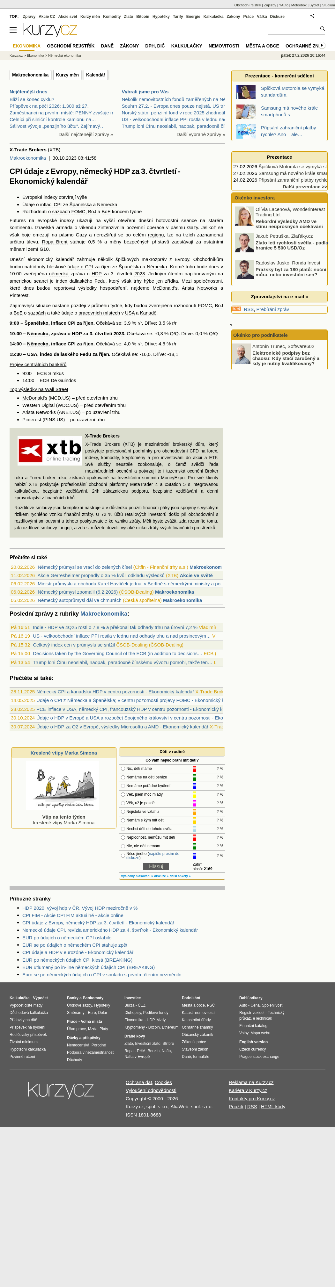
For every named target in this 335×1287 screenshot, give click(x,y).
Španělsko (36, 323)
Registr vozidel (251, 1012)
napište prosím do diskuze (152, 855)
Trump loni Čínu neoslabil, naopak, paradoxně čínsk (177, 126)
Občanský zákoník (197, 1034)
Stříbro (168, 1043)
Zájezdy (270, 5)
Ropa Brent (55, 241)
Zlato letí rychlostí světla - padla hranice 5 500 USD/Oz (292, 245)
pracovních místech (99, 312)
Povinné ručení (22, 1056)
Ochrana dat (139, 1082)
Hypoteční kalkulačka (28, 1049)
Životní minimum (24, 1042)
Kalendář (95, 74)
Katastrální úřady (196, 1020)
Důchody (74, 1060)
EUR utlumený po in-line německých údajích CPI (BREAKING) (88, 967)
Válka (262, 16)
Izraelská (44, 227)
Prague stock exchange (259, 1056)
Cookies (163, 1082)
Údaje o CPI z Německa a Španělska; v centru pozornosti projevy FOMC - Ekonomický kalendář (138, 700)
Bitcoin (142, 16)
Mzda (92, 1029)
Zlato (128, 16)
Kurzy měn (67, 74)
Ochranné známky (309, 45)
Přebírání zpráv (273, 309)
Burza (129, 1005)
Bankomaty (93, 998)
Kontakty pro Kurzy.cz (252, 1098)
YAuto (283, 5)
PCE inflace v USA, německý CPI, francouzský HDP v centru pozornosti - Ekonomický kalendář (137, 709)
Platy (104, 1029)
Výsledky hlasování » (137, 876)
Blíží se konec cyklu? (32, 99)
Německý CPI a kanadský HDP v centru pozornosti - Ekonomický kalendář (115, 691)
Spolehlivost (272, 1005)
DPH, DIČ (155, 45)
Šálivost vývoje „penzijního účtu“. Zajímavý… (57, 126)
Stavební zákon (195, 1049)
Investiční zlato (147, 1043)
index (61, 281)
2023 (139, 273)
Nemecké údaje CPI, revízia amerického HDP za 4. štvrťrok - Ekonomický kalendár (110, 930)
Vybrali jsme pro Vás (145, 91)
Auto (243, 1005)
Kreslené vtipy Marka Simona (64, 753)
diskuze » (161, 876)
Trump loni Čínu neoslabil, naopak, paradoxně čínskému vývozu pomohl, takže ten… (122, 662)
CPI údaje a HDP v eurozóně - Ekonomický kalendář (77, 952)
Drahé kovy (134, 1036)
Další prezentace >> (305, 186)
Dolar (102, 1012)
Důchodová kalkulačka (29, 1012)
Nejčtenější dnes (28, 91)
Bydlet (314, 5)
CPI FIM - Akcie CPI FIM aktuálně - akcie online (72, 915)
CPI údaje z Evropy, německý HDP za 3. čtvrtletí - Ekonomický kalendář (98, 922)
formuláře (201, 1056)
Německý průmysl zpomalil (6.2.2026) (78, 592)
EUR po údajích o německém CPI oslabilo (66, 937)
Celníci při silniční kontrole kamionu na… (53, 119)
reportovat (64, 288)
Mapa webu (260, 1033)
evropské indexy (56, 220)
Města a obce (262, 45)
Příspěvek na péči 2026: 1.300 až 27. (49, 106)
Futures (18, 220)
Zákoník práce (194, 1042)
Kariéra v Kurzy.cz (248, 1090)
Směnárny (76, 1012)
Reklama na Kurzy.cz (251, 1082)
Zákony (233, 16)
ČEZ (141, 1005)
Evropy (182, 259)
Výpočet (40, 998)
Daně (107, 45)
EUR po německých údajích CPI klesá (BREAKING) (77, 960)
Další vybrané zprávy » (200, 134)
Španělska (81, 204)
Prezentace (279, 157)
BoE (106, 211)
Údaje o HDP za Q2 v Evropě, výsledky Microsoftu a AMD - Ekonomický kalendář (122, 726)
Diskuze (277, 16)
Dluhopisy (132, 1012)
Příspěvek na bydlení (27, 1027)
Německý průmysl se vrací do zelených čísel (85, 567)
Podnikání (191, 998)
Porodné (99, 1045)
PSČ (211, 1005)
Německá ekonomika (64, 55)
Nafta (166, 1051)
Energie (193, 16)
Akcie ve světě (196, 575)
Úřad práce (76, 1029)
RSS (249, 309)
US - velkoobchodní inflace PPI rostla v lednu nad (174, 119)
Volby (243, 1033)
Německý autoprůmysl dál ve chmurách (80, 600)
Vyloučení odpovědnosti (151, 1090)
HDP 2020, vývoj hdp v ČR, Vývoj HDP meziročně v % (80, 908)
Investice (132, 998)
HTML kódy (273, 1106)
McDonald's (165, 288)
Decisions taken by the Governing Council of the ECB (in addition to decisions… (117, 653)
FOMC (78, 211)
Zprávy (29, 16)
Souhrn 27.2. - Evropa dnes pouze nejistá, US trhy (175, 106)
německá (59, 273)
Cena (255, 1005)
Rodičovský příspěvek (28, 1034)
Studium (328, 5)
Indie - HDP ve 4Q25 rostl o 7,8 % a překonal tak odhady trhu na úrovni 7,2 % (115, 627)
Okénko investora (254, 197)
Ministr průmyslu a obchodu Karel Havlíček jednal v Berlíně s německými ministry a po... (131, 583)
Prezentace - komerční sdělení (279, 75)
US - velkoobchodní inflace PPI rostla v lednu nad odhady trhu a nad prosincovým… (122, 636)
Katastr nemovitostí (198, 1012)
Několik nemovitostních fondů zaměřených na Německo (181, 99)
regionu (156, 234)
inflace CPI (63, 323)
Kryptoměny (134, 1027)
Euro (92, 1012)
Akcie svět (67, 16)
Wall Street (56, 389)
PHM (141, 1051)
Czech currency (252, 1049)
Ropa (129, 1051)
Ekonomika (35, 55)
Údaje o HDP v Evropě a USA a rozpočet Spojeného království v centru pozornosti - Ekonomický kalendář (148, 717)
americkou (21, 281)
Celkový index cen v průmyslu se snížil (74, 644)
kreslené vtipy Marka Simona (62, 816)
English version (253, 1042)
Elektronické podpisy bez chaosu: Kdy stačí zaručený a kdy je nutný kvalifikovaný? (285, 358)
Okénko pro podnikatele (260, 335)
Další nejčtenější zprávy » (86, 134)
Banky (72, 998)
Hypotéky (161, 16)
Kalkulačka (214, 16)
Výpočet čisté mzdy (26, 1005)
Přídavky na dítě (23, 1020)
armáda (64, 227)
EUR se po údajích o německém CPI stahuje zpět (74, 945)
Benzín (154, 1051)
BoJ (92, 211)
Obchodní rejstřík (247, 5)
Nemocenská (78, 1045)
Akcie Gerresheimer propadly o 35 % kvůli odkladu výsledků (101, 575)
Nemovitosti (224, 45)
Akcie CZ (47, 16)
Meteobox (299, 5)
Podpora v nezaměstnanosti (91, 1052)
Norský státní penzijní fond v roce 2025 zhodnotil (173, 112)
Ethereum (170, 1027)
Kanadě (148, 312)
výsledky (87, 288)
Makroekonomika (30, 74)
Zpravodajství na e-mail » (279, 296)
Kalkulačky (186, 45)
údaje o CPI (80, 266)
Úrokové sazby (79, 1005)
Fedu (99, 281)
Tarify (178, 16)
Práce (248, 16)
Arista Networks (199, 288)
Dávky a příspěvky (83, 1038)
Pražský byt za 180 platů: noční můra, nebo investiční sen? (291, 271)
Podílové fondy (155, 1012)
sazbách (61, 211)
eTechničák (262, 1018)
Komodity (112, 16)
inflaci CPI (51, 204)
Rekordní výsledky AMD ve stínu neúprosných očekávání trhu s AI (279, 226)
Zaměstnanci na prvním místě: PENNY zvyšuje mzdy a (68, 112)
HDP (96, 273)
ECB (42, 373)
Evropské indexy (39, 197)
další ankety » (180, 876)
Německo (37, 333)
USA (130, 312)
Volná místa (91, 1021)
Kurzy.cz (16, 55)
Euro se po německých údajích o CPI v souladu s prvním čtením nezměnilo (102, 974)
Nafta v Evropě (137, 1056)
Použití (236, 1106)
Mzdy (161, 1020)
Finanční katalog (253, 1025)
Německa (107, 204)
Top (13, 389)
